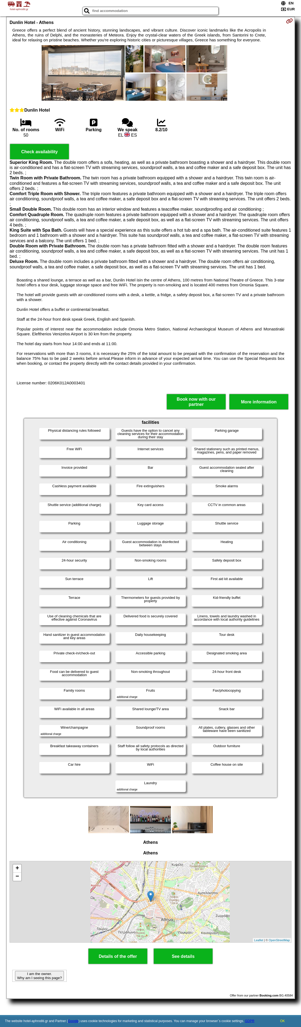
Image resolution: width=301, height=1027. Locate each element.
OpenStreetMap (279, 940)
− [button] (17, 877)
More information (259, 402)
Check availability (39, 151)
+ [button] (17, 868)
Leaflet (258, 940)
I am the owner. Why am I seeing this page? (39, 976)
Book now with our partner (196, 402)
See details (183, 956)
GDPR (249, 1021)
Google (73, 1021)
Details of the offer (118, 956)
